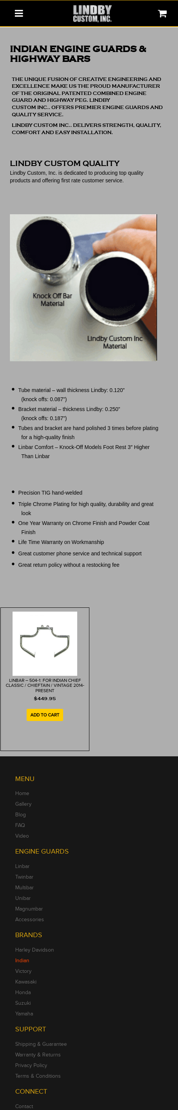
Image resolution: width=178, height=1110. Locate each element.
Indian (22, 961)
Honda (23, 993)
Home (22, 794)
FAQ (20, 825)
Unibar (23, 898)
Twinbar (24, 877)
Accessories (29, 920)
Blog (20, 815)
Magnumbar (29, 909)
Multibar (24, 888)
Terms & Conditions (38, 1076)
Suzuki (23, 1003)
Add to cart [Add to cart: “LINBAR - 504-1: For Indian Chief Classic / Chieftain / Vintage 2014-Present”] (44, 715)
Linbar (22, 866)
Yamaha (24, 1014)
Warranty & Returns (38, 1055)
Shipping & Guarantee (41, 1044)
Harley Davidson (34, 950)
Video (22, 836)
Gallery (23, 804)
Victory (23, 971)
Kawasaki (26, 982)
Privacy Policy (31, 1066)
